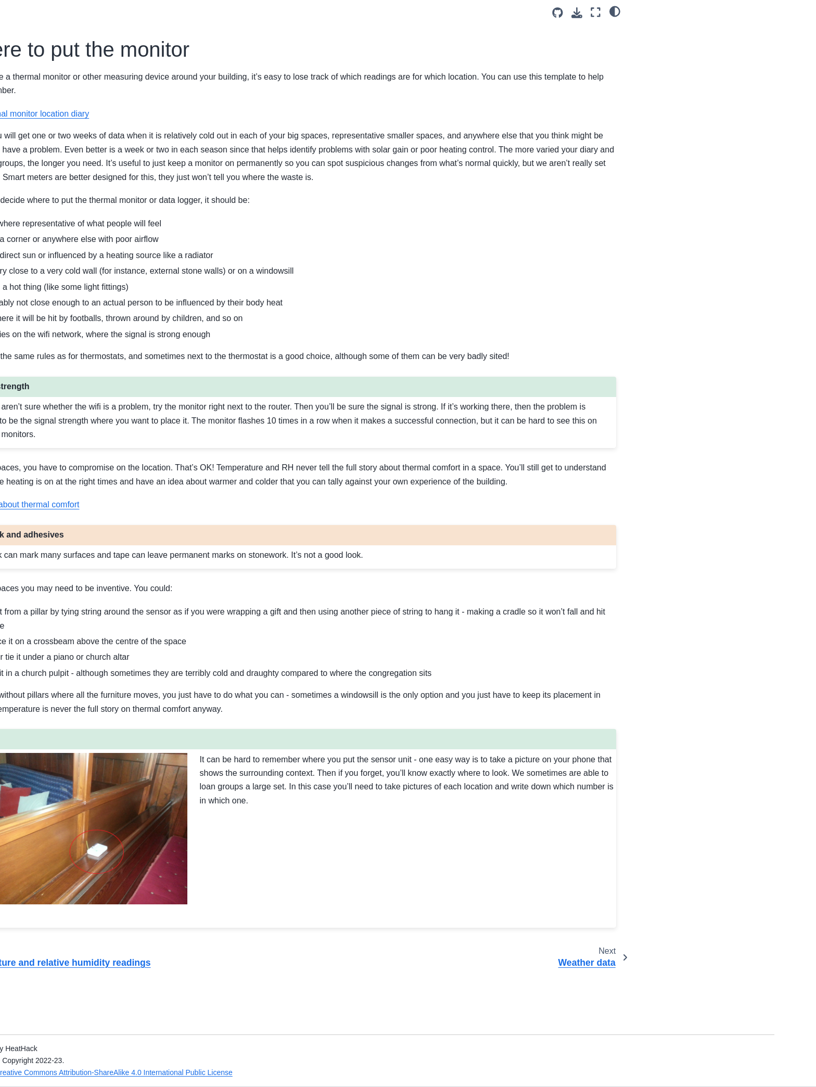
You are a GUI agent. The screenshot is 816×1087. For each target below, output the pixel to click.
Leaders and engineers (93, 309)
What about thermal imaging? (112, 293)
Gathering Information (94, 148)
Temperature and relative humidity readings (107, 237)
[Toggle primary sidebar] (206, 12)
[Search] (115, 73)
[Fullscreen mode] (595, 12)
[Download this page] (576, 12)
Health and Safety (84, 131)
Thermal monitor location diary (278, 113)
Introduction (74, 115)
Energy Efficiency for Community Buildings (109, 382)
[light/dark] (614, 11)
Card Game (74, 359)
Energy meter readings (101, 214)
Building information (96, 165)
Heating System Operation (107, 198)
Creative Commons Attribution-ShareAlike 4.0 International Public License (315, 1072)
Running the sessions (91, 326)
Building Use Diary (94, 181)
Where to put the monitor (116, 259)
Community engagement (96, 342)
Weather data (94, 276)
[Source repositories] (557, 12)
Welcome (70, 99)
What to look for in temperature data (106, 410)
